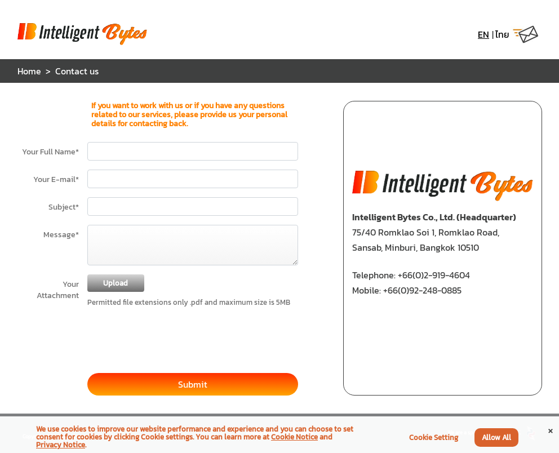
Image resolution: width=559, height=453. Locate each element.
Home (29, 71)
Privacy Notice (60, 444)
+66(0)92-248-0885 (422, 290)
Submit (192, 384)
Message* (61, 234)
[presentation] (173, 335)
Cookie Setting (433, 437)
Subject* (63, 206)
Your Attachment (58, 289)
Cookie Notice (294, 437)
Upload (115, 283)
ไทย (502, 34)
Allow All (496, 437)
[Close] (550, 429)
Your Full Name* (50, 151)
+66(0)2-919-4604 (434, 275)
